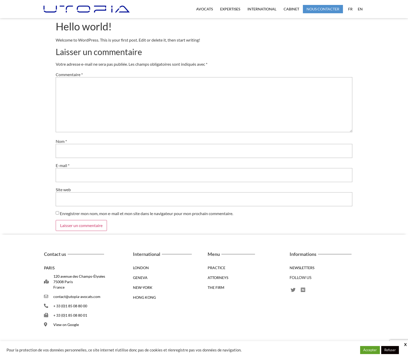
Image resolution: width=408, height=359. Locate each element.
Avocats (204, 9)
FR (350, 9)
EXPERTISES (230, 9)
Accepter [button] (370, 350)
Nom (61, 141)
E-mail (62, 165)
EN (360, 9)
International (261, 9)
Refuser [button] (390, 350)
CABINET (291, 9)
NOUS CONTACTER (323, 9)
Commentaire (69, 74)
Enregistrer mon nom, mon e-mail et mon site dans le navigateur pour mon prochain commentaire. (146, 213)
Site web (63, 190)
